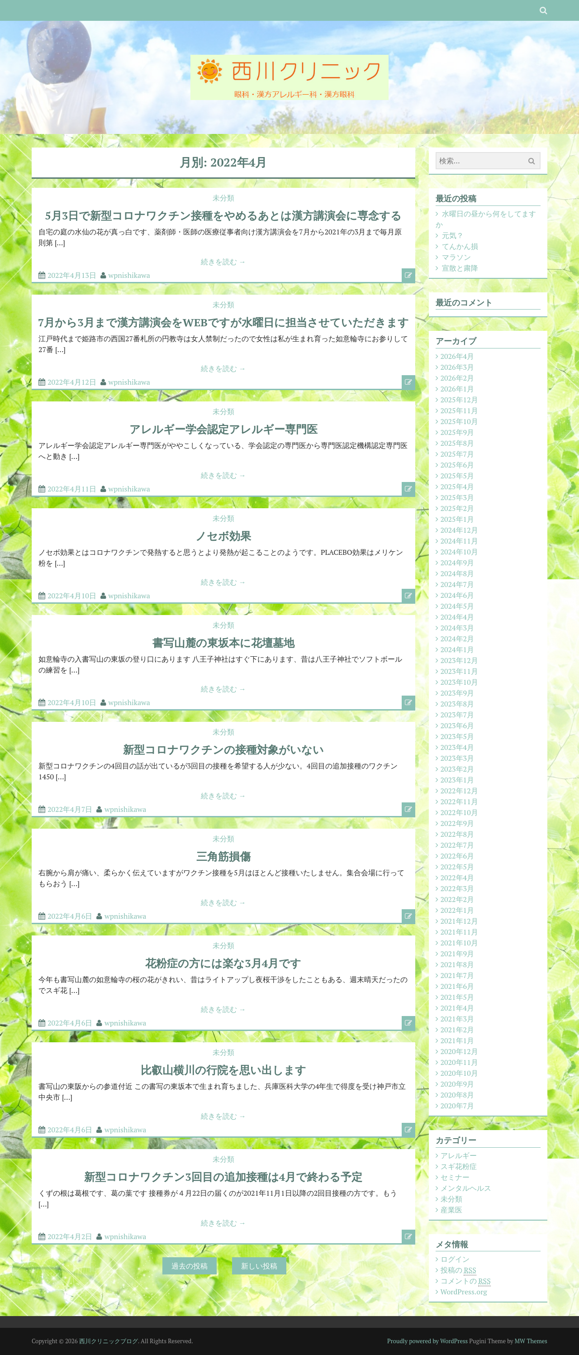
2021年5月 (458, 997)
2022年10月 (459, 812)
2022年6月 (458, 856)
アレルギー (459, 1155)
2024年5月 (458, 606)
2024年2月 (458, 639)
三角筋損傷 (223, 856)
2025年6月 (458, 465)
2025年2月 (458, 508)
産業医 (451, 1210)
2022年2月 (458, 899)
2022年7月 (458, 845)
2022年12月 (459, 791)
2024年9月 (458, 563)
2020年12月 (459, 1051)
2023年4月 (458, 747)
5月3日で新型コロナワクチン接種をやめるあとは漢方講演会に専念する (223, 215)
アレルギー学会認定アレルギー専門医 (223, 429)
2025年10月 (459, 421)
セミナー (455, 1177)
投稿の (458, 1270)
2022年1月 (458, 910)
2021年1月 (458, 1040)
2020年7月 (458, 1106)
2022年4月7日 (69, 809)
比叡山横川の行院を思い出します (223, 1070)
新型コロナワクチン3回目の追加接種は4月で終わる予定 (223, 1176)
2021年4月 (458, 1008)
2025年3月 (458, 497)
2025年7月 (458, 454)
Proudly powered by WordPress (427, 1341)
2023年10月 (459, 682)
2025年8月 (458, 443)
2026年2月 (458, 378)
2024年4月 (458, 617)
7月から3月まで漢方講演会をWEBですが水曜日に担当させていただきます (223, 322)
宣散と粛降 (460, 268)
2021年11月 (459, 932)
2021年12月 (459, 921)
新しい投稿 (259, 1266)
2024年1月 (458, 649)
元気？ (453, 235)
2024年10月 (459, 552)
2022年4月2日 (69, 1236)
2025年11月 (459, 410)
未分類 (223, 198)
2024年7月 (458, 584)
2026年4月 (458, 356)
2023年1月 (458, 780)
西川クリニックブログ (108, 1341)
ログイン (455, 1259)
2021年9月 (458, 954)
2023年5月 (458, 736)
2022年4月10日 (71, 596)
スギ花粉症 (459, 1166)
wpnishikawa (129, 275)
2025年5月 (458, 476)
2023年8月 (458, 704)
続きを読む (223, 262)
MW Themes (531, 1341)
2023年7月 (458, 715)
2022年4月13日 (71, 275)
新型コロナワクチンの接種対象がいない (223, 749)
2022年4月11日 (71, 489)
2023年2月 (458, 769)
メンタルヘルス (466, 1188)
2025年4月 (458, 486)
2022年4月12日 (71, 382)
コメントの (466, 1281)
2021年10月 (459, 943)
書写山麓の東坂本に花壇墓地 (223, 642)
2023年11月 (459, 671)
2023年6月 (458, 725)
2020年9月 (458, 1084)
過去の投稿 (189, 1266)
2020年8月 (458, 1095)
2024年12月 (459, 530)
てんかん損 (460, 246)
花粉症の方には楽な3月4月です (223, 963)
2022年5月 (458, 867)
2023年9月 (458, 693)
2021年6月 (458, 986)
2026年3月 (458, 367)
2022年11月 (459, 801)
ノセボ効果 (223, 536)
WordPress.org (464, 1292)
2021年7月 (458, 975)
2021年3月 (458, 1019)
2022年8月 (458, 834)
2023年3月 (458, 758)
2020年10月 (459, 1073)
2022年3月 (458, 888)
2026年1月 (458, 389)
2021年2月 (458, 1030)
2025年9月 (458, 432)
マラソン (456, 257)
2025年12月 (459, 400)
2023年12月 (459, 660)
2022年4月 (458, 878)
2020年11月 (459, 1062)
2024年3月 (458, 628)
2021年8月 (458, 964)
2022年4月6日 (69, 916)
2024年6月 (458, 595)
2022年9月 (458, 823)
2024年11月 (459, 541)
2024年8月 (458, 573)
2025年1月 (458, 519)
